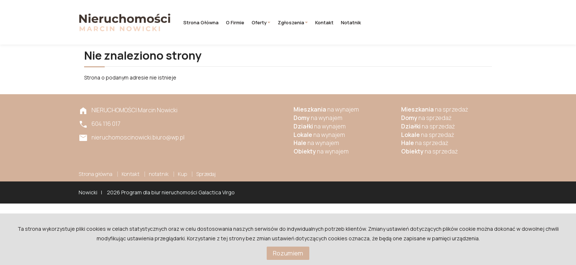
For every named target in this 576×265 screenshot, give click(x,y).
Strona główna (201, 22)
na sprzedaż (434, 109)
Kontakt (324, 22)
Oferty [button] (261, 22)
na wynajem (326, 109)
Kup (182, 173)
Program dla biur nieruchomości (159, 192)
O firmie (235, 22)
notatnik (351, 22)
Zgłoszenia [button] (293, 22)
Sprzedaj (206, 173)
